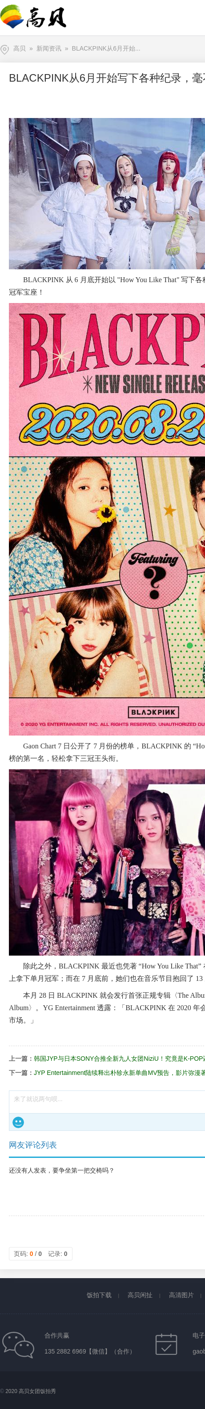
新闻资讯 (48, 48)
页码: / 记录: (41, 1253)
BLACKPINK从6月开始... (106, 48)
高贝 (19, 48)
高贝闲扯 (140, 1295)
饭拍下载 (99, 1295)
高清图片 (181, 1295)
